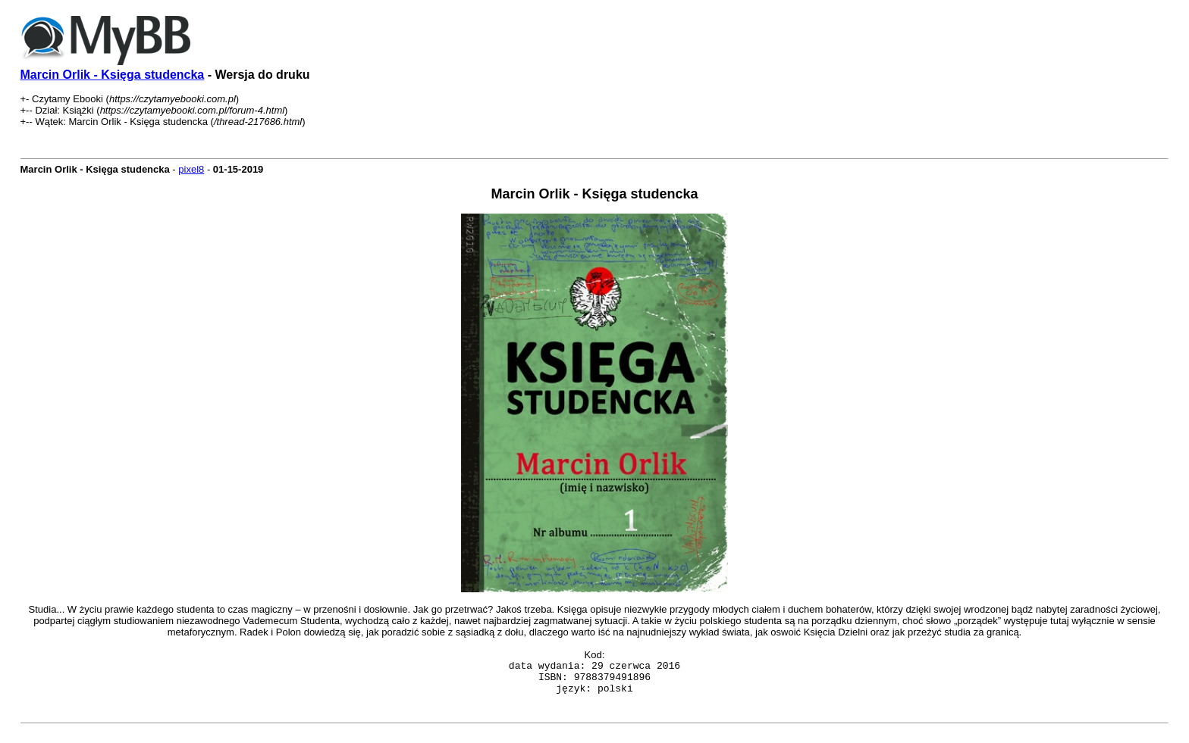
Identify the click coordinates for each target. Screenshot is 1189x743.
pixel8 (191, 169)
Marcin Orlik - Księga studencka (112, 74)
